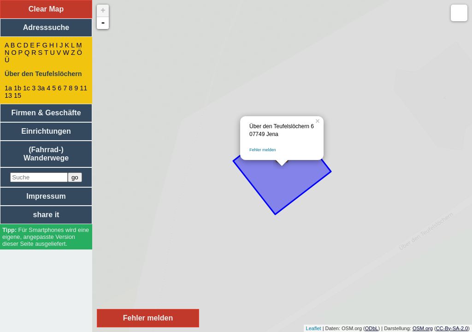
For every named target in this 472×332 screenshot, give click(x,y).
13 (8, 95)
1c (26, 88)
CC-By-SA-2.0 (452, 328)
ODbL (371, 328)
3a (41, 88)
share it (46, 215)
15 (17, 95)
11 (83, 88)
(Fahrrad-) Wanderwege (46, 154)
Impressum (45, 196)
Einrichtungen (46, 131)
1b (17, 88)
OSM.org (423, 328)
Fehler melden (262, 150)
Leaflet (313, 328)
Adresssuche (46, 27)
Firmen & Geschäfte (46, 113)
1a (8, 88)
